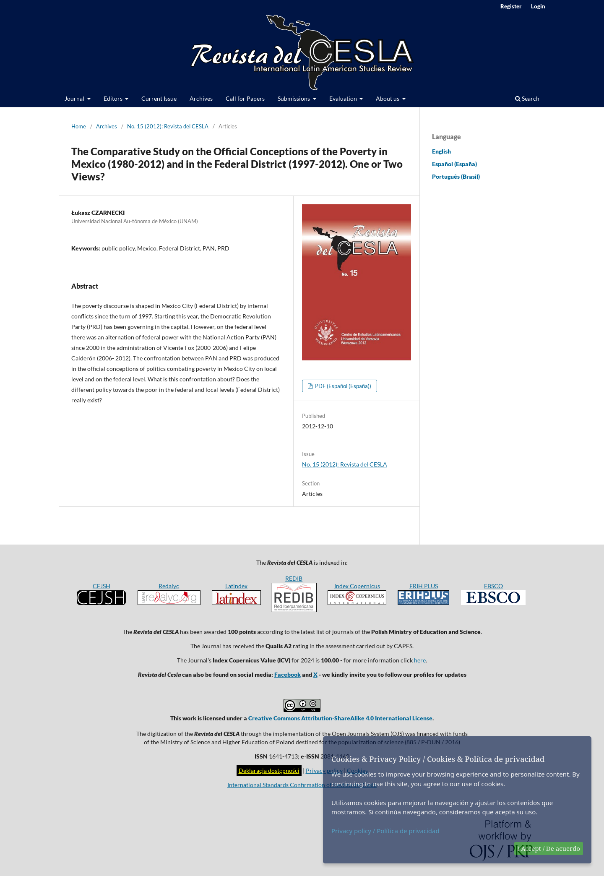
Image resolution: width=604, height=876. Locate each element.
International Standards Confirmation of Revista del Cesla (302, 784)
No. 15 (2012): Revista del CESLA (167, 126)
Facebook (287, 674)
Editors (114, 98)
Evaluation (343, 98)
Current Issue (159, 98)
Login (538, 6)
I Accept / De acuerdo (548, 848)
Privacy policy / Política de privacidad (385, 830)
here (420, 660)
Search (527, 98)
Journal (75, 98)
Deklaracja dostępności (269, 770)
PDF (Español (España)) (342, 386)
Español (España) (454, 163)
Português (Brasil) (456, 176)
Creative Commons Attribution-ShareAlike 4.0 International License (340, 718)
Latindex (236, 585)
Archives (201, 98)
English (441, 151)
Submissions (294, 98)
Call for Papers (245, 98)
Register (510, 6)
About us (388, 98)
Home (78, 126)
